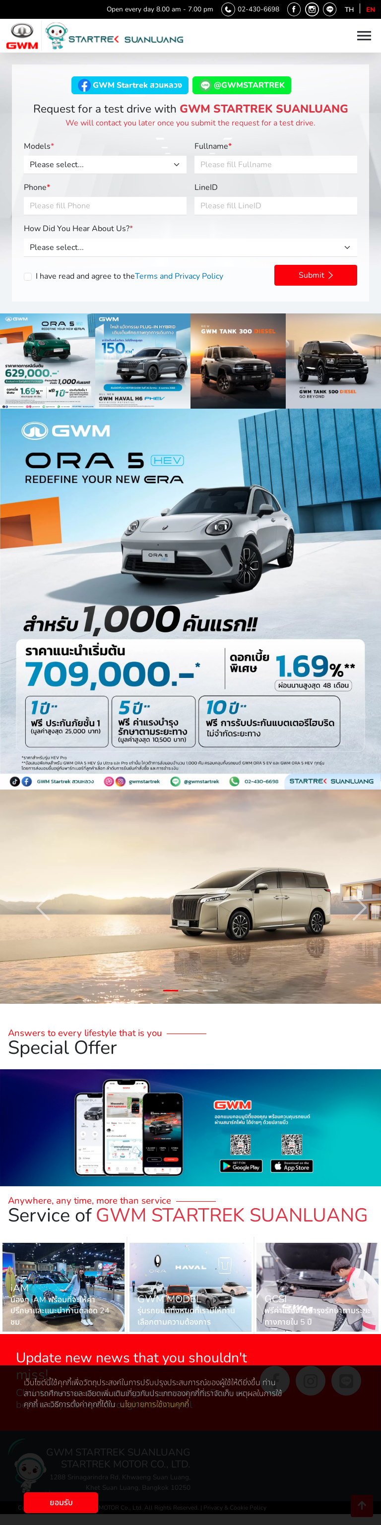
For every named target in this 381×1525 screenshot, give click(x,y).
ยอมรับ (61, 1502)
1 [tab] (170, 992)
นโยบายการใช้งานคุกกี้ (154, 1404)
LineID (206, 187)
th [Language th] (349, 9)
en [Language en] (370, 9)
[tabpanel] (190, 897)
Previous (32, 897)
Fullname (213, 146)
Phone (37, 187)
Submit (316, 275)
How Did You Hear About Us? (78, 228)
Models (39, 146)
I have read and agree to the (129, 276)
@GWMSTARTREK (242, 85)
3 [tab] (210, 992)
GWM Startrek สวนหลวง (130, 85)
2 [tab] (190, 992)
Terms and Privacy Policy (179, 276)
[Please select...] (105, 165)
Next (349, 897)
